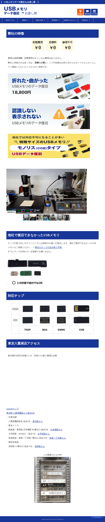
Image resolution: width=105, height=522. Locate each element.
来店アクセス (10, 20)
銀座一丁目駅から (58, 438)
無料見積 (87, 12)
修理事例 (55, 20)
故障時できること (70, 20)
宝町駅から (40, 446)
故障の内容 (39, 20)
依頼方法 (85, 20)
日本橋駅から (56, 429)
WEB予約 (94, 12)
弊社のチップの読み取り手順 (48, 247)
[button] (85, 191)
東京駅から (38, 421)
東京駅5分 (80, 12)
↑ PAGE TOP (97, 517)
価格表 (24, 20)
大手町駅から (44, 434)
